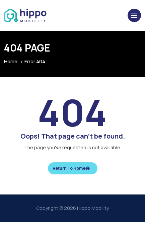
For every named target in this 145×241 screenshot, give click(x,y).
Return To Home (71, 168)
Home (10, 61)
